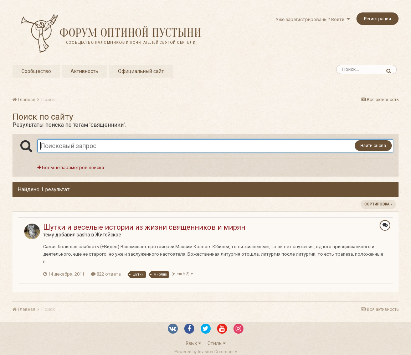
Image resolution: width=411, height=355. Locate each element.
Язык (193, 343)
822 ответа (106, 274)
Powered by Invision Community (205, 351)
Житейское (108, 234)
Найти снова (373, 145)
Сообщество (36, 71)
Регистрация (377, 18)
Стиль (216, 343)
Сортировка (378, 204)
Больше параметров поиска (70, 167)
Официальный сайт (141, 71)
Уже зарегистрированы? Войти (313, 19)
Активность (84, 71)
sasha (83, 234)
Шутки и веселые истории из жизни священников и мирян (144, 227)
